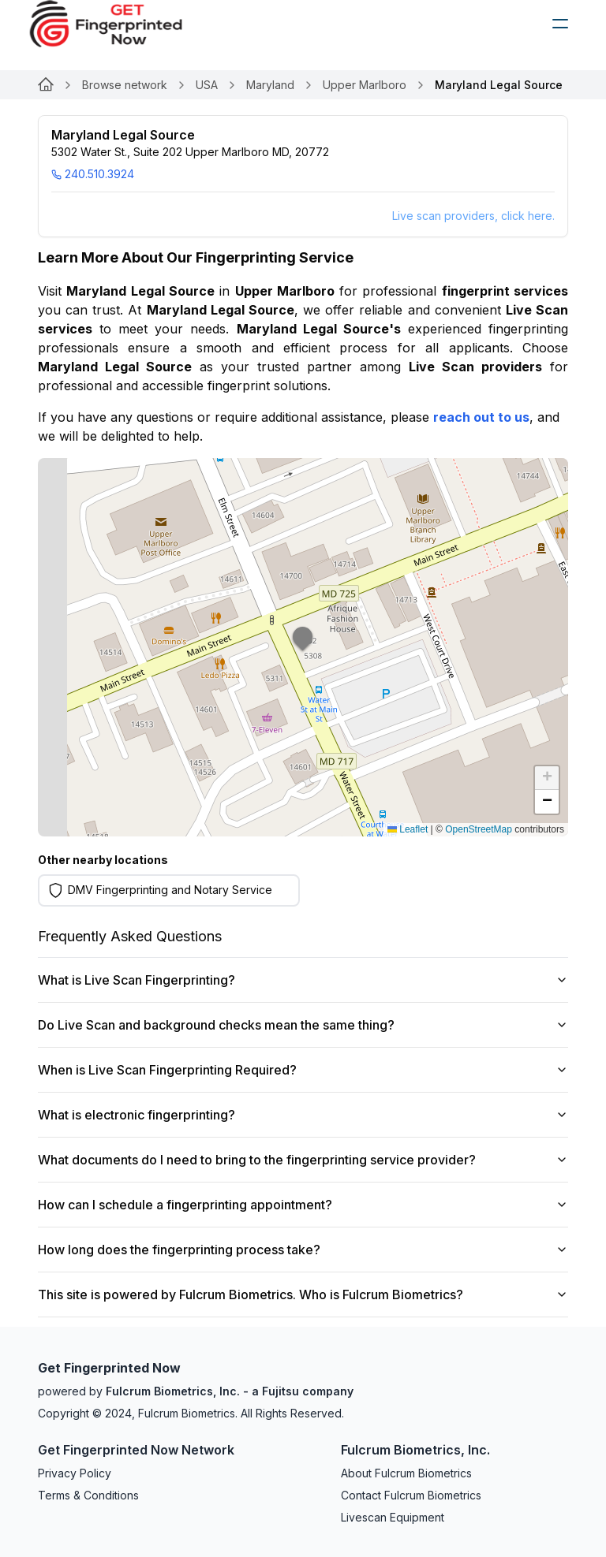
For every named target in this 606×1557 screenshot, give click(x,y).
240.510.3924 (92, 174)
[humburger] (560, 23)
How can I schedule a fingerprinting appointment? (303, 1204)
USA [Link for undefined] (207, 84)
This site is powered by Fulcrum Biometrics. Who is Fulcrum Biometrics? (303, 1294)
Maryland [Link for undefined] (270, 84)
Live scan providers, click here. (473, 215)
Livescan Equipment (392, 1517)
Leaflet (407, 829)
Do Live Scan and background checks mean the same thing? (303, 1025)
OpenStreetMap (478, 829)
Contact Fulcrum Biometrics (411, 1495)
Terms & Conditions (88, 1495)
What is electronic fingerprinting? (303, 1115)
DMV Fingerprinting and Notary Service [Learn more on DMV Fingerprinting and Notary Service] (170, 889)
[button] (303, 647)
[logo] (117, 23)
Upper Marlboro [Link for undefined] (364, 84)
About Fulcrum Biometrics (406, 1473)
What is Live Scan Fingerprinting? (303, 980)
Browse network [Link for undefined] (124, 84)
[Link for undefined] (46, 85)
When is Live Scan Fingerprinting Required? (303, 1070)
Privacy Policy (74, 1473)
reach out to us (481, 417)
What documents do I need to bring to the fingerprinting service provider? (303, 1160)
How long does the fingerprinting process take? (303, 1249)
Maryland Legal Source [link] (499, 84)
